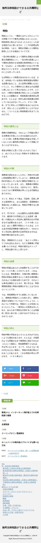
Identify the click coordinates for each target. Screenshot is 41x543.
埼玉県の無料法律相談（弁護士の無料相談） (20, 480)
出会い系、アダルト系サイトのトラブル (18, 510)
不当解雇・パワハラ (10, 508)
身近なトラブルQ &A (10, 487)
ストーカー (7, 494)
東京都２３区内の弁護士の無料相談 (17, 468)
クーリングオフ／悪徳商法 (13, 433)
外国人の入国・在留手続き (13, 512)
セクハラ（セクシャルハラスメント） (17, 491)
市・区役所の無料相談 (10, 466)
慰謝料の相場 (8, 496)
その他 (6, 393)
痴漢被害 (6, 501)
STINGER (29, 538)
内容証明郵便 (8, 489)
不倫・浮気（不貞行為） (12, 505)
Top (3, 464)
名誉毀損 (5, 424)
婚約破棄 (6, 503)
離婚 (4, 498)
